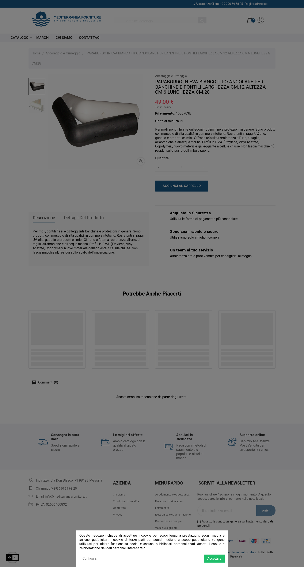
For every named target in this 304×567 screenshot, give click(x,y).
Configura (89, 558)
